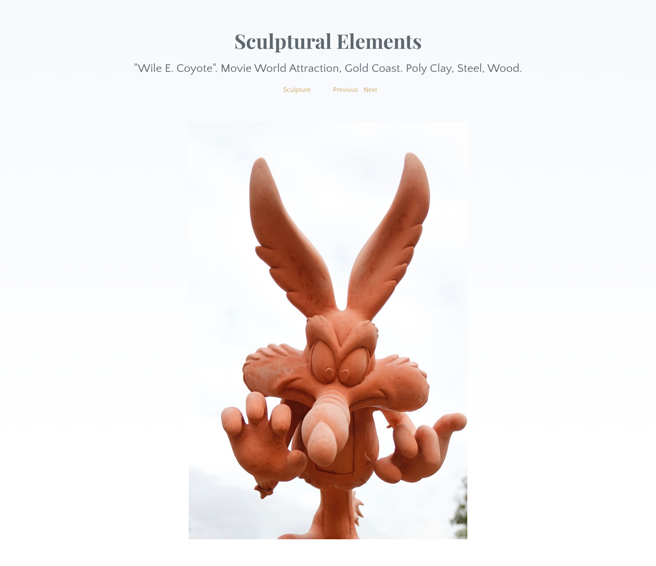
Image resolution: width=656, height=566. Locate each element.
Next (370, 90)
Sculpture (296, 90)
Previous (345, 90)
